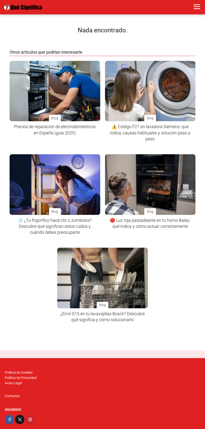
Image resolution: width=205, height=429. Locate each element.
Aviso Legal (13, 383)
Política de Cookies (19, 372)
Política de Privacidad (21, 378)
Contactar (12, 396)
